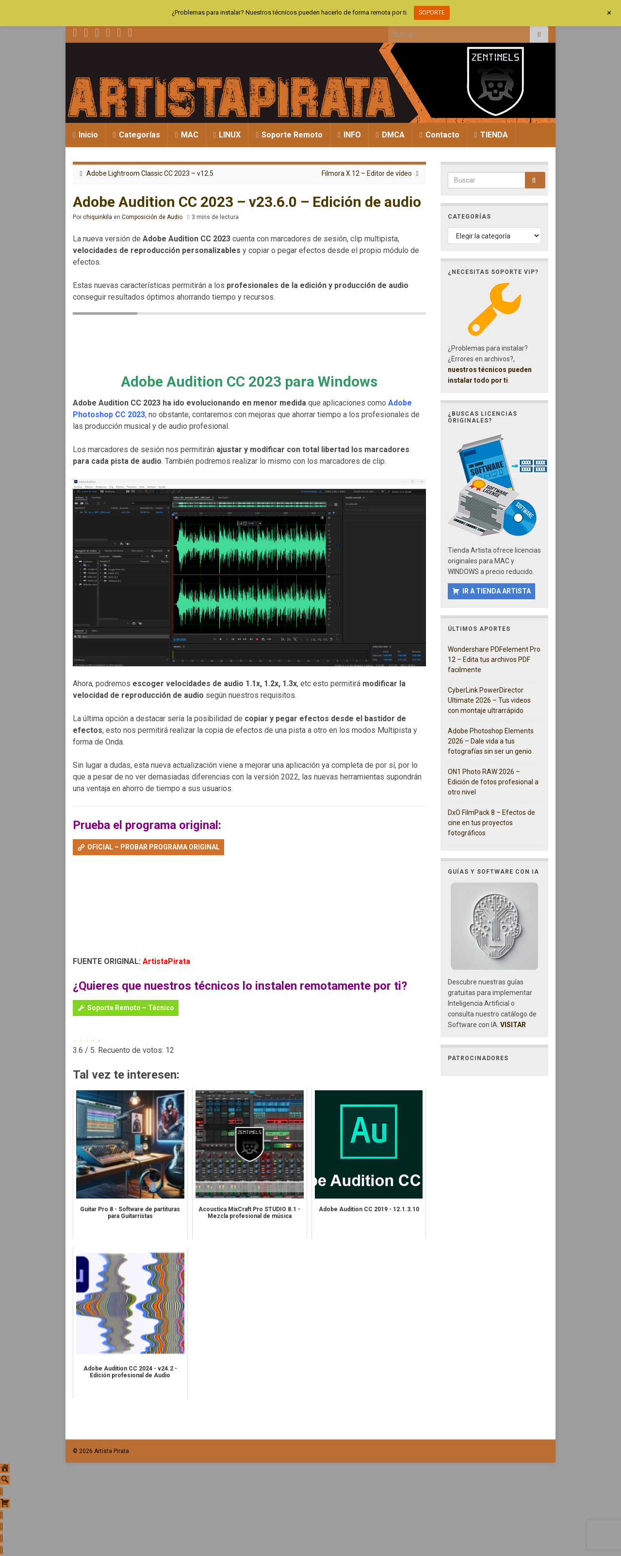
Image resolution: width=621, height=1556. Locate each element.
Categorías (136, 134)
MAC (186, 134)
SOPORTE (432, 12)
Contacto (439, 134)
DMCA (390, 134)
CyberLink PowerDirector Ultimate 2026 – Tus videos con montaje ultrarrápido (489, 700)
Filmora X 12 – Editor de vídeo (367, 173)
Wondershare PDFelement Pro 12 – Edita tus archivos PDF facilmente (494, 659)
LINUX (227, 134)
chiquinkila (97, 217)
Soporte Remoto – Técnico (130, 1008)
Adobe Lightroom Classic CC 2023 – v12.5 (149, 173)
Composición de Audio (152, 217)
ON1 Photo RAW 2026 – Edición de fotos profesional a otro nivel (493, 782)
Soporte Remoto (289, 134)
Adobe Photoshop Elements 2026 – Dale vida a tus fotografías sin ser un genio (491, 741)
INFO (349, 134)
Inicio (85, 134)
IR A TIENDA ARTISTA (496, 591)
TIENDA (491, 134)
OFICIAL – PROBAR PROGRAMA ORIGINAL (153, 847)
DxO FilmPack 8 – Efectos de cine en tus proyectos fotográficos (491, 823)
